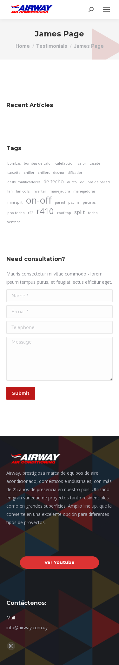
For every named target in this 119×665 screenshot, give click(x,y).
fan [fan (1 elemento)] (10, 191)
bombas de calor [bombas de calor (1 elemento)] (38, 163)
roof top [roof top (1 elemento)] (64, 213)
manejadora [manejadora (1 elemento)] (60, 191)
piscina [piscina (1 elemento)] (74, 202)
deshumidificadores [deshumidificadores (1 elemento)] (23, 182)
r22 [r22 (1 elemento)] (30, 213)
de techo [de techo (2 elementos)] (53, 181)
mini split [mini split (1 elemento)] (15, 202)
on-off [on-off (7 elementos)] (39, 200)
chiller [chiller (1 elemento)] (29, 172)
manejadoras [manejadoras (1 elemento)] (84, 191)
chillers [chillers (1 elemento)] (44, 172)
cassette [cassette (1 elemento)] (14, 172)
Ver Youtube (59, 562)
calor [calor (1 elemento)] (82, 163)
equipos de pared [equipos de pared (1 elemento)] (95, 182)
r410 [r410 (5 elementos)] (45, 211)
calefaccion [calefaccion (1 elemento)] (65, 163)
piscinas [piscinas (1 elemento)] (89, 202)
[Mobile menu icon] (106, 9)
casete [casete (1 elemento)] (94, 163)
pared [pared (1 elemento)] (60, 202)
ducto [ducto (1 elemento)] (72, 182)
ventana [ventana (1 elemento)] (14, 222)
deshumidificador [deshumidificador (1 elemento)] (68, 172)
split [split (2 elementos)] (79, 212)
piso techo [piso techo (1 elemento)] (16, 213)
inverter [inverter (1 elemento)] (39, 191)
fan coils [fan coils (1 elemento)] (23, 191)
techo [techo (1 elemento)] (93, 213)
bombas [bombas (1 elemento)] (14, 163)
